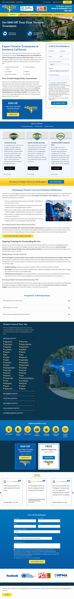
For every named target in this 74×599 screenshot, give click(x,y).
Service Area (38, 126)
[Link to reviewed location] (12, 481)
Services (13, 14)
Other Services (49, 126)
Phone (50, 56)
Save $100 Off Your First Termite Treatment (17, 235)
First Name (51, 51)
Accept (7, 595)
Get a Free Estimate (56, 181)
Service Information (27, 126)
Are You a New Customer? (55, 61)
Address (51, 68)
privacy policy (51, 99)
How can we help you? (54, 75)
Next (72, 492)
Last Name (62, 51)
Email (61, 56)
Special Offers (47, 14)
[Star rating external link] (22, 2)
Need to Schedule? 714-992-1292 (61, 9)
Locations (34, 14)
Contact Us (59, 14)
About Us (23, 14)
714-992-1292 (40, 181)
